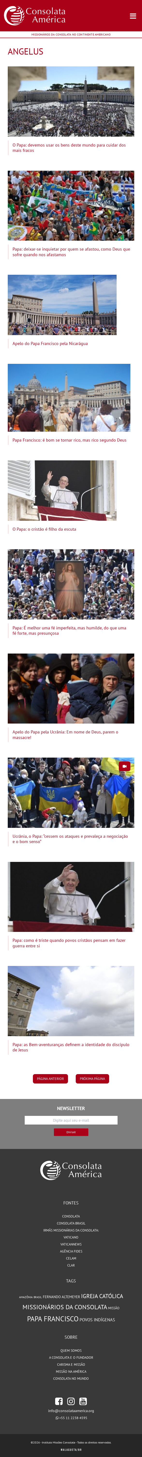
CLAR (71, 1265)
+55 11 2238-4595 (73, 1418)
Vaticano (71, 1237)
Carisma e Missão (71, 1364)
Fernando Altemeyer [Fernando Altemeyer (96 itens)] (61, 1297)
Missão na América (71, 1371)
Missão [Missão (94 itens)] (114, 1308)
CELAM (71, 1258)
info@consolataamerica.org (71, 1410)
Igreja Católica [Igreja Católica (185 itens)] (102, 1296)
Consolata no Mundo (71, 1378)
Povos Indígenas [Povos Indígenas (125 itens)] (97, 1320)
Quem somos (71, 1350)
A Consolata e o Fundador (71, 1357)
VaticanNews (71, 1244)
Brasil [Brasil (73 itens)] (38, 1297)
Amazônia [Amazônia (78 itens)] (26, 1297)
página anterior (50, 1079)
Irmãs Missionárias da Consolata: (71, 1230)
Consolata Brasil (71, 1223)
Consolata (71, 1216)
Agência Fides (71, 1251)
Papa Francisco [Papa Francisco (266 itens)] (53, 1318)
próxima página (92, 1079)
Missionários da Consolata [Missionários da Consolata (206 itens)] (64, 1307)
